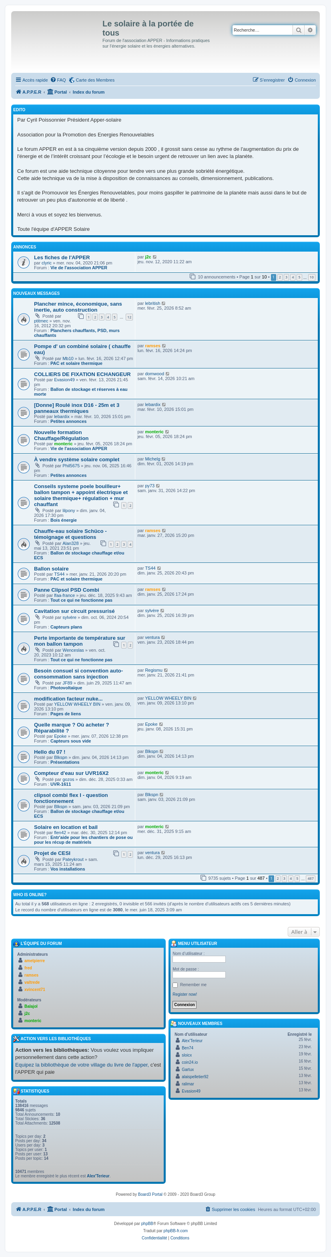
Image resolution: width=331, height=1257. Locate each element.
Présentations (65, 762)
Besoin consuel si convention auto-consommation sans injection (78, 674)
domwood (154, 373)
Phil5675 (71, 465)
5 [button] (299, 277)
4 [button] (293, 277)
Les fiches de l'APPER (62, 257)
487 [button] (310, 878)
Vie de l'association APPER (78, 267)
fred (28, 968)
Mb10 (68, 358)
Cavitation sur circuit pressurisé (74, 611)
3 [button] (286, 277)
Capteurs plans (66, 626)
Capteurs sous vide (70, 741)
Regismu (153, 670)
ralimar (188, 1084)
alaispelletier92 (195, 1077)
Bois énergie (63, 520)
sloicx (187, 1055)
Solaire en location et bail (66, 827)
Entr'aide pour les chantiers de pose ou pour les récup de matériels (83, 840)
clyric (47, 262)
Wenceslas (73, 650)
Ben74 (187, 1048)
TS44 (59, 574)
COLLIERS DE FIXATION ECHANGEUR (82, 374)
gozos (68, 779)
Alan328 (70, 543)
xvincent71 (34, 989)
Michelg (152, 458)
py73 (149, 485)
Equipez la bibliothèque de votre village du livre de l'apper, (82, 1065)
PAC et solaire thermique (76, 363)
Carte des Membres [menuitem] (95, 80)
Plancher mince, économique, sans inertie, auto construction (78, 307)
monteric (63, 443)
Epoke (60, 736)
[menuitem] (58, 80)
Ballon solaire (51, 569)
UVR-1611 (60, 784)
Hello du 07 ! (49, 752)
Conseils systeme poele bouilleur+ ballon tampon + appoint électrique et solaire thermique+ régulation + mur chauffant (81, 495)
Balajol (31, 1006)
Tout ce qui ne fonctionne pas (81, 600)
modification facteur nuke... (68, 699)
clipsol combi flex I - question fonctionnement (71, 798)
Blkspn (60, 757)
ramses (152, 345)
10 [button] (312, 277)
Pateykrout (73, 859)
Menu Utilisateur (194, 944)
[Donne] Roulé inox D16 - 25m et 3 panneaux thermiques (76, 408)
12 (129, 317)
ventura (152, 637)
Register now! (185, 994)
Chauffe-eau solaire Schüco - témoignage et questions (70, 534)
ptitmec (41, 320)
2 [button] (280, 277)
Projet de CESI (52, 853)
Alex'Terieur (98, 1176)
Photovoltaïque (66, 687)
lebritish (152, 303)
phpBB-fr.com (176, 1231)
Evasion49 (64, 379)
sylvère (69, 617)
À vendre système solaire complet (76, 459)
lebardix (62, 416)
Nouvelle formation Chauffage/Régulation (61, 435)
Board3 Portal (150, 1194)
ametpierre (34, 961)
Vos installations (67, 869)
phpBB (147, 1223)
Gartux (188, 1069)
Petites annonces (68, 421)
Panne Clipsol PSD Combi (66, 590)
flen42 (60, 832)
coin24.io (190, 1062)
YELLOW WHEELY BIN (77, 704)
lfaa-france (64, 595)
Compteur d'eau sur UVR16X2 (71, 773)
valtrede (32, 982)
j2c (148, 256)
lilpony (68, 510)
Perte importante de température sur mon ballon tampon (79, 641)
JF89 (67, 683)
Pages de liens (65, 713)
